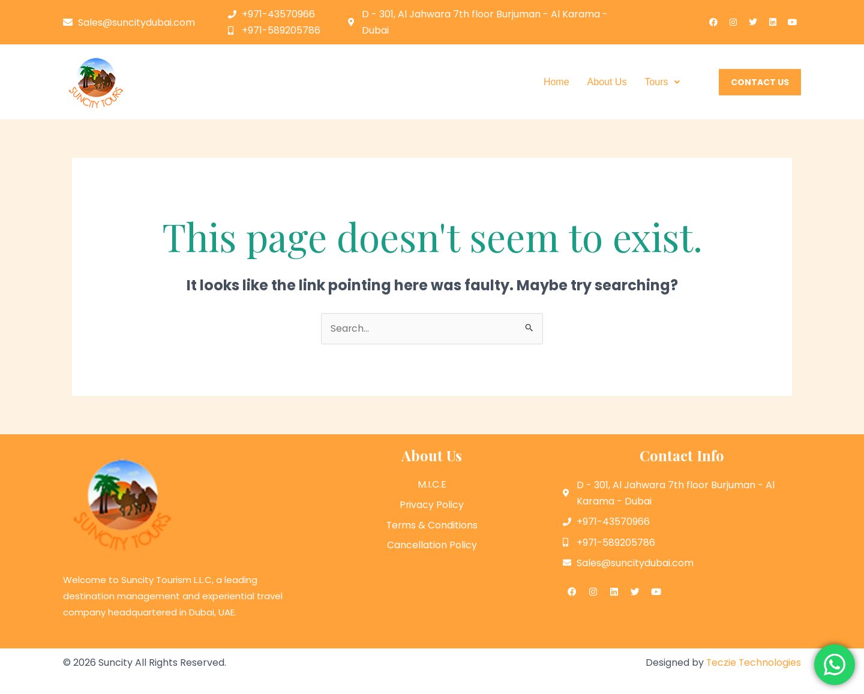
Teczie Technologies (753, 662)
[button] (661, 82)
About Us (607, 82)
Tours (661, 82)
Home (556, 82)
